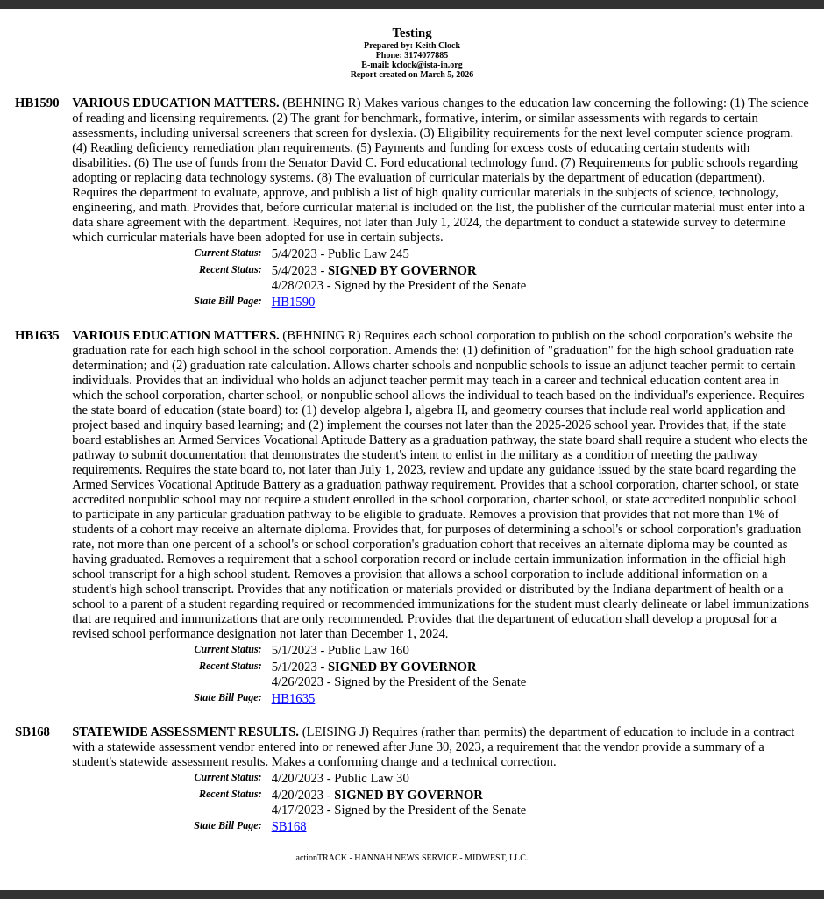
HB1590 (294, 302)
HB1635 (294, 698)
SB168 (289, 826)
